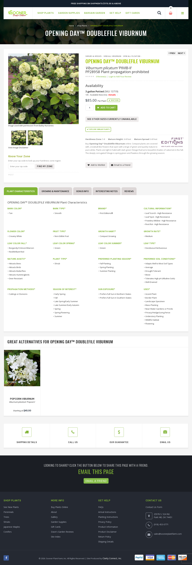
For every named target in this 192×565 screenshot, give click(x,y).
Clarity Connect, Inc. (112, 558)
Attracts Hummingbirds (19, 274)
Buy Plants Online (59, 507)
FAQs (100, 507)
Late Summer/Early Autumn (67, 305)
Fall (56, 297)
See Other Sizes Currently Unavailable (112, 119)
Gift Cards (56, 526)
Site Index (55, 536)
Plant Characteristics (21, 191)
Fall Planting (105, 263)
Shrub (57, 263)
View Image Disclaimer (18, 147)
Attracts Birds (15, 267)
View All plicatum (131, 56)
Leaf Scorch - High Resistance (158, 213)
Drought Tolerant (153, 271)
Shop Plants (82, 26)
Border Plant (151, 297)
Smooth (58, 213)
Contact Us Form (154, 507)
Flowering (149, 323)
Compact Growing (108, 236)
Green (57, 248)
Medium (149, 236)
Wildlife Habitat (152, 320)
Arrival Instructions (107, 512)
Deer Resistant (16, 278)
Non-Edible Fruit (62, 236)
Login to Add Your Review (120, 76)
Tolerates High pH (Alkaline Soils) (160, 278)
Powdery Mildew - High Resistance (160, 220)
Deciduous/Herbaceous (156, 248)
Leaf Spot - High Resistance (157, 217)
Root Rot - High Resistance (157, 224)
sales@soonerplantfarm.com (168, 533)
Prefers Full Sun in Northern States (115, 294)
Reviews (129, 191)
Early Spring (60, 294)
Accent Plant (150, 294)
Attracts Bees (15, 263)
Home (71, 26)
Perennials (9, 512)
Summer (58, 316)
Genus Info (82, 191)
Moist (147, 274)
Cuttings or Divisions (18, 294)
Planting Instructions (108, 517)
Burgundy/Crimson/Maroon (21, 248)
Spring (57, 308)
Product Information (108, 526)
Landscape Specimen (155, 301)
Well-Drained (151, 282)
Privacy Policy (104, 521)
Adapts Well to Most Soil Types (159, 263)
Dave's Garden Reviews (62, 531)
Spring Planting (106, 267)
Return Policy (104, 536)
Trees (6, 517)
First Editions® (106, 213)
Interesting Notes (106, 191)
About (54, 512)
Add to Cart (108, 107)
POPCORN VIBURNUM (22, 398)
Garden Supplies (58, 521)
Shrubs (7, 521)
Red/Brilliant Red (16, 251)
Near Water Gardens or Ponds (159, 308)
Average (149, 267)
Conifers (8, 531)
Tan (11, 213)
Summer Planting (107, 271)
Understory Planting (154, 316)
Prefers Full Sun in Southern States (115, 297)
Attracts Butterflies (17, 271)
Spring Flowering (62, 312)
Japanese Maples (12, 526)
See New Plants (11, 507)
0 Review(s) (102, 76)
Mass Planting (151, 305)
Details (112, 94)
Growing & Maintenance (55, 191)
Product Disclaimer (107, 531)
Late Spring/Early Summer (66, 301)
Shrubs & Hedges (93, 56)
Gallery (54, 517)
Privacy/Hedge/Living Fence (157, 312)
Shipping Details (106, 541)
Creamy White (15, 236)
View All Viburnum (112, 56)
